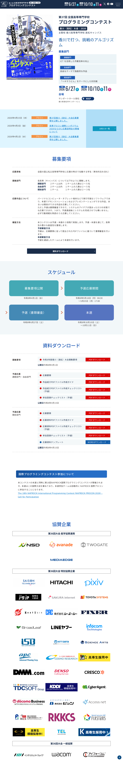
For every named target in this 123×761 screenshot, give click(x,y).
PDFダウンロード (97, 359)
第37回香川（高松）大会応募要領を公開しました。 (64, 119)
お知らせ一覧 (104, 128)
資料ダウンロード (60, 251)
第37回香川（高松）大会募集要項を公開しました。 (64, 138)
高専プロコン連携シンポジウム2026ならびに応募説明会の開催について (64, 128)
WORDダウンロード (97, 442)
